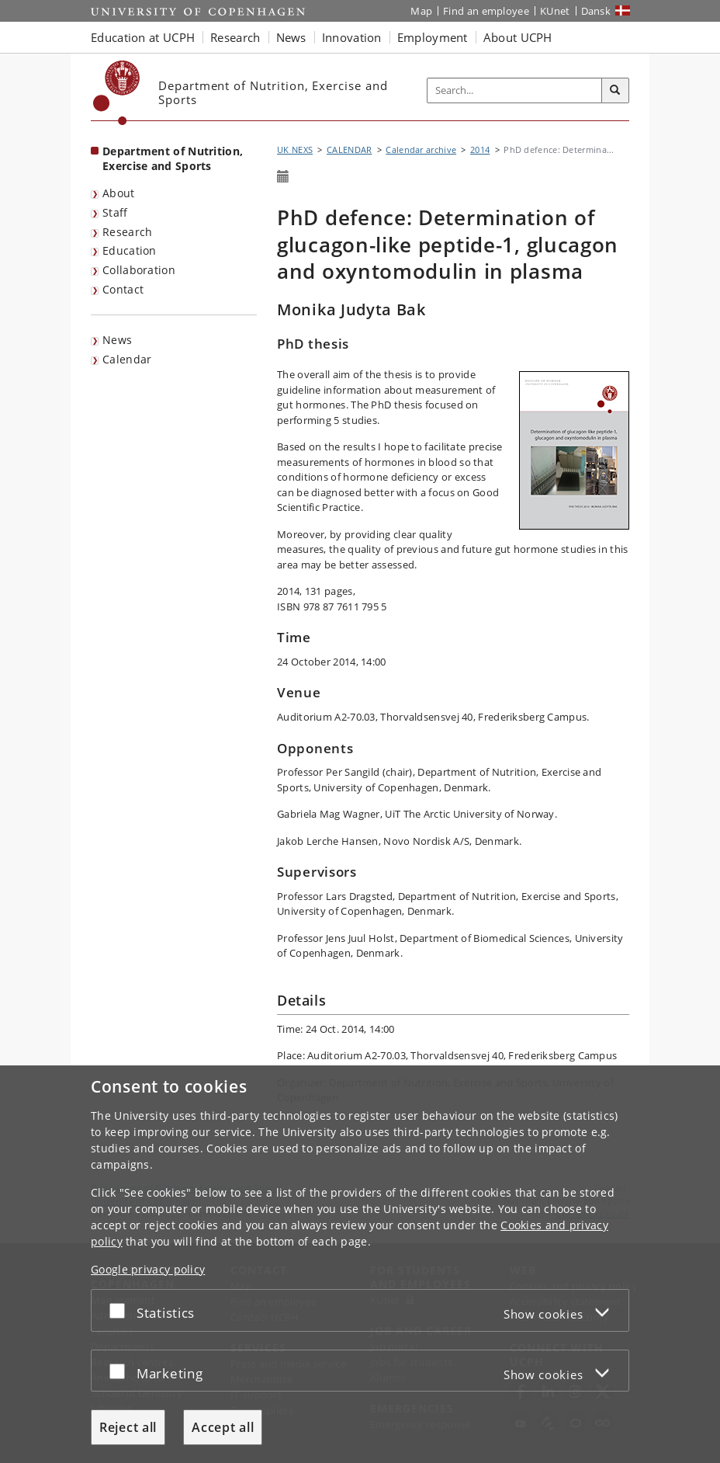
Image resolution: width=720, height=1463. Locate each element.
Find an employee (486, 11)
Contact (123, 289)
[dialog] (360, 1264)
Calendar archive (421, 149)
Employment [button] (432, 37)
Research (127, 231)
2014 (480, 149)
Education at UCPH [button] (143, 37)
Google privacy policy (148, 1269)
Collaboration (138, 269)
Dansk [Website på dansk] (596, 11)
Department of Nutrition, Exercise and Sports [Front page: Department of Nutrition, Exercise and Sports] (172, 158)
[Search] (615, 91)
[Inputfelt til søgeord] (515, 90)
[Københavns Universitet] (116, 93)
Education (129, 250)
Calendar (126, 359)
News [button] (291, 37)
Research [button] (235, 37)
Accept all (223, 1427)
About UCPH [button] (517, 37)
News (117, 339)
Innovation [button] (352, 37)
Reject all (128, 1427)
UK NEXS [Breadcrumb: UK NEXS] (295, 149)
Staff (115, 212)
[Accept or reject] (121, 1310)
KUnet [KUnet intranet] (555, 11)
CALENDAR (349, 149)
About (118, 193)
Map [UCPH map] (421, 11)
